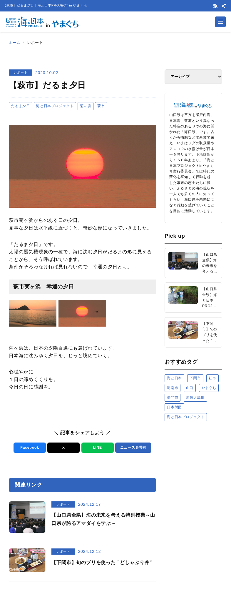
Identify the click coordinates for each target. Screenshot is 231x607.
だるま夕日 (20, 106)
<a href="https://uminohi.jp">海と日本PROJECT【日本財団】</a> (193, 487)
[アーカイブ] (193, 76)
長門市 (172, 397)
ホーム (15, 42)
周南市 (172, 388)
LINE (96, 447)
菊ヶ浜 (85, 106)
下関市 (195, 378)
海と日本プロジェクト (55, 106)
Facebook (28, 447)
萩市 (101, 106)
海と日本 (174, 378)
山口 (190, 388)
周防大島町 (195, 397)
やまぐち (208, 388)
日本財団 (174, 407)
